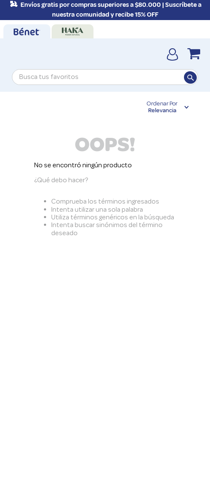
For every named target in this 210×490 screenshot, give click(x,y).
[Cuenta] (172, 53)
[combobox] (105, 77)
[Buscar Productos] (190, 77)
